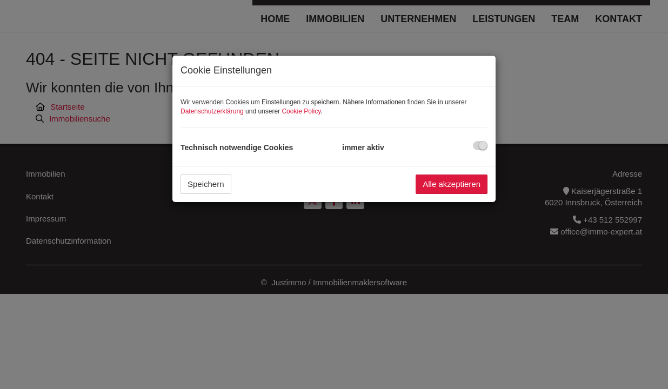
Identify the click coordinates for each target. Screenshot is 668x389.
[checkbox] (480, 145)
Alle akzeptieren (451, 184)
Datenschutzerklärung (212, 111)
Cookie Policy (301, 111)
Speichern (206, 184)
